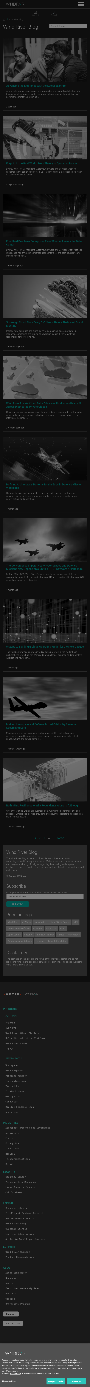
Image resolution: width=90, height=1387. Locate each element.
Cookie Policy (15, 1378)
